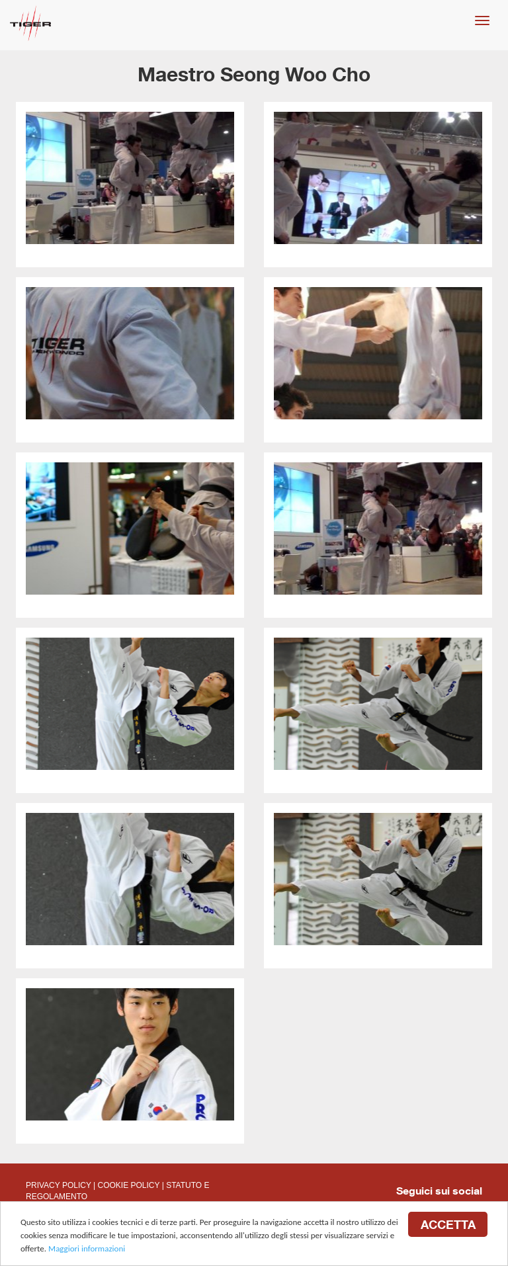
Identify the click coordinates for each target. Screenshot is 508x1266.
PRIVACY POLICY (58, 1185)
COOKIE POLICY (129, 1185)
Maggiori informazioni (86, 1249)
